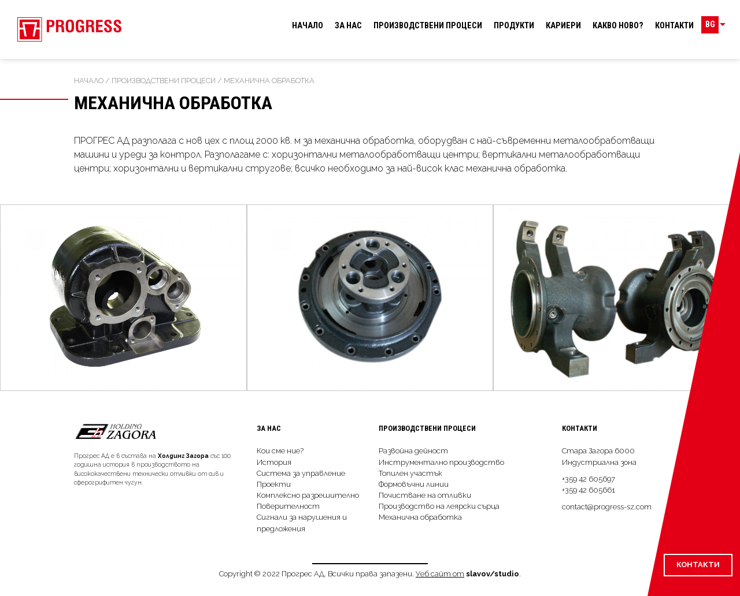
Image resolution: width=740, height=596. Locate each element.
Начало (307, 26)
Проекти (274, 484)
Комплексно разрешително (308, 495)
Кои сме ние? (280, 450)
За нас (348, 26)
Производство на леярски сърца (439, 506)
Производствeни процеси (427, 26)
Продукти (514, 26)
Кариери (563, 26)
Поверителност (288, 506)
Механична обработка (420, 517)
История (274, 462)
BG (714, 26)
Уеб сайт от (440, 573)
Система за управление (301, 473)
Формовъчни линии (414, 484)
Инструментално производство (441, 462)
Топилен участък (410, 473)
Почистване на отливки (425, 495)
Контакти (674, 26)
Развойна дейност (413, 450)
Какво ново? (618, 26)
